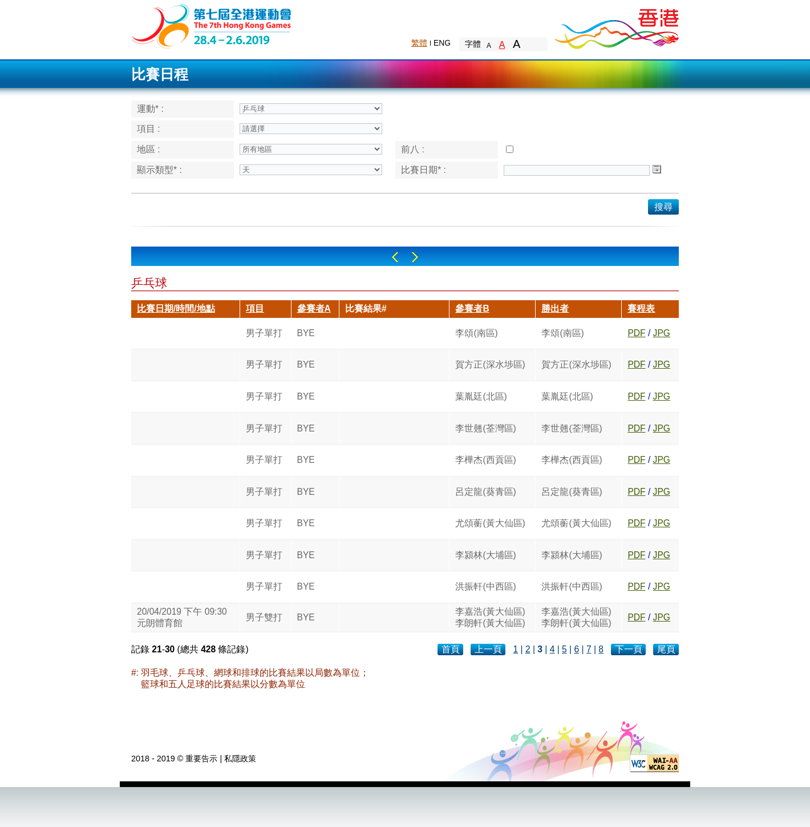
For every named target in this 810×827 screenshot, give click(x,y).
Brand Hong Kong (616, 25)
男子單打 (264, 333)
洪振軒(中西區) (485, 586)
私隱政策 (240, 758)
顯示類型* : (159, 170)
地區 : (148, 149)
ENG (442, 42)
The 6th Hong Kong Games (212, 25)
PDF (636, 333)
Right (415, 257)
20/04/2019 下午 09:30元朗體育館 (182, 617)
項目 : (148, 129)
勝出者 (555, 308)
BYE (306, 333)
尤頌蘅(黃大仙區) (490, 523)
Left (395, 257)
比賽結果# (366, 308)
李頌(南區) (476, 333)
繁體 (419, 42)
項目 (255, 308)
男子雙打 (264, 617)
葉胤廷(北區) (481, 396)
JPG (661, 333)
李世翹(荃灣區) (485, 428)
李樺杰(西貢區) (485, 460)
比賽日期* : (423, 170)
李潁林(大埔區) (485, 555)
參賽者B (472, 308)
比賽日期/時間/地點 (176, 308)
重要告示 (201, 758)
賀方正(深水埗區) (490, 364)
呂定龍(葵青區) (485, 492)
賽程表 (641, 308)
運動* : (150, 109)
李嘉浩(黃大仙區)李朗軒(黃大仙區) (490, 617)
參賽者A (314, 308)
